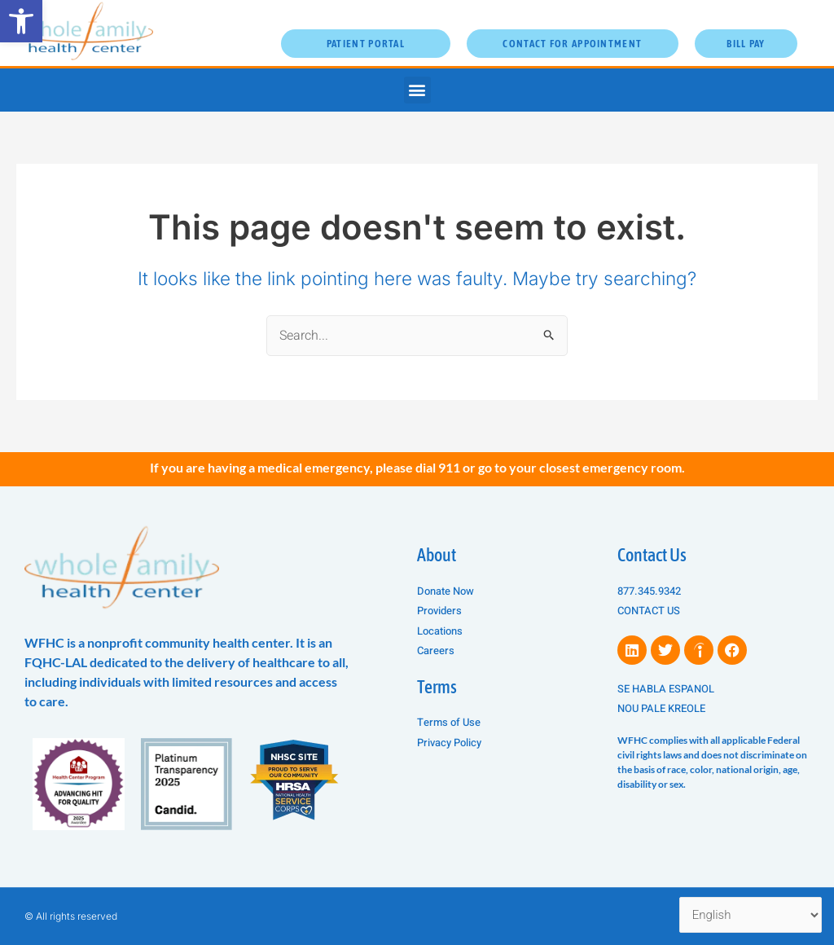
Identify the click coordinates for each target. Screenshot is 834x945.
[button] (21, 21)
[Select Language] (751, 915)
